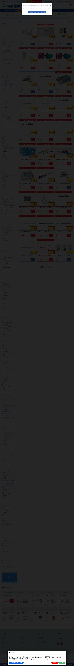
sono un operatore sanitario (37, 12)
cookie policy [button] (47, 656)
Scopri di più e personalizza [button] (16, 662)
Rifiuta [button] (54, 662)
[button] (65, 653)
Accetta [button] (62, 662)
